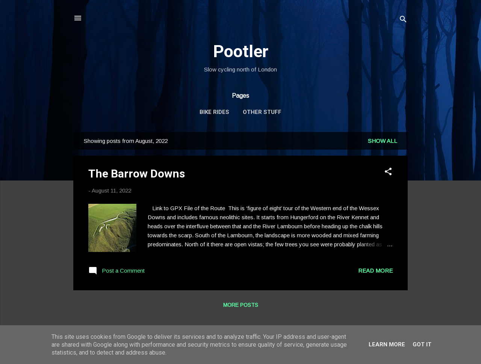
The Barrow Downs (136, 173)
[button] (388, 173)
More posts (240, 305)
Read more (375, 270)
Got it (422, 344)
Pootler (240, 51)
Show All (382, 141)
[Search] (403, 20)
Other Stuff (262, 112)
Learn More (387, 344)
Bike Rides (214, 112)
